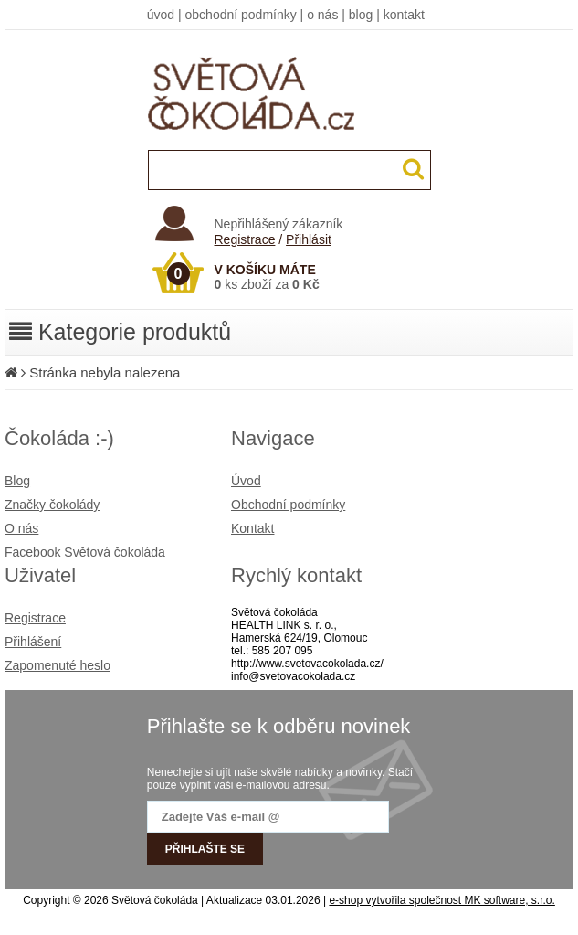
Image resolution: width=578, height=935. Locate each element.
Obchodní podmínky (288, 504)
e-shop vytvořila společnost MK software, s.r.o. (441, 900)
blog (361, 14)
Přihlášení (33, 641)
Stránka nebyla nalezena (104, 372)
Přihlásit (308, 239)
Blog (17, 480)
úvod (160, 14)
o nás (322, 14)
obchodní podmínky (241, 14)
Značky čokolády (52, 504)
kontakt (404, 14)
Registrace (245, 239)
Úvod (246, 480)
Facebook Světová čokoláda (85, 552)
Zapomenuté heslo (57, 665)
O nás (21, 528)
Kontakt (252, 528)
